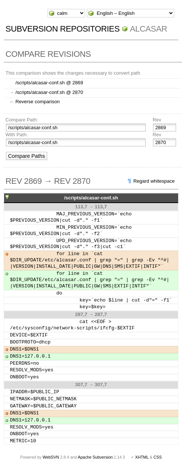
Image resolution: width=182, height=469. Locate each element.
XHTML (142, 457)
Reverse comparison (37, 101)
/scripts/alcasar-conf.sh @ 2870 (49, 92)
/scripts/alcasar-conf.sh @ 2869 (49, 82)
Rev (157, 120)
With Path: (17, 134)
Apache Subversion (95, 457)
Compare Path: (22, 120)
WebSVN (51, 457)
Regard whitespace (154, 181)
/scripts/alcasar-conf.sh (91, 198)
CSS (157, 457)
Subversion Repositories (63, 28)
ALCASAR (148, 28)
